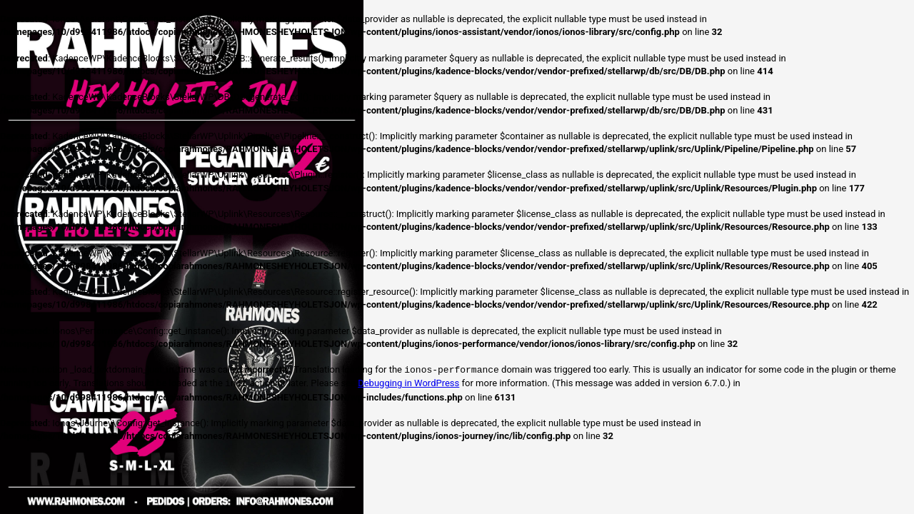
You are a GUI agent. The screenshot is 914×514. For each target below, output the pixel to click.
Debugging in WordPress (408, 383)
